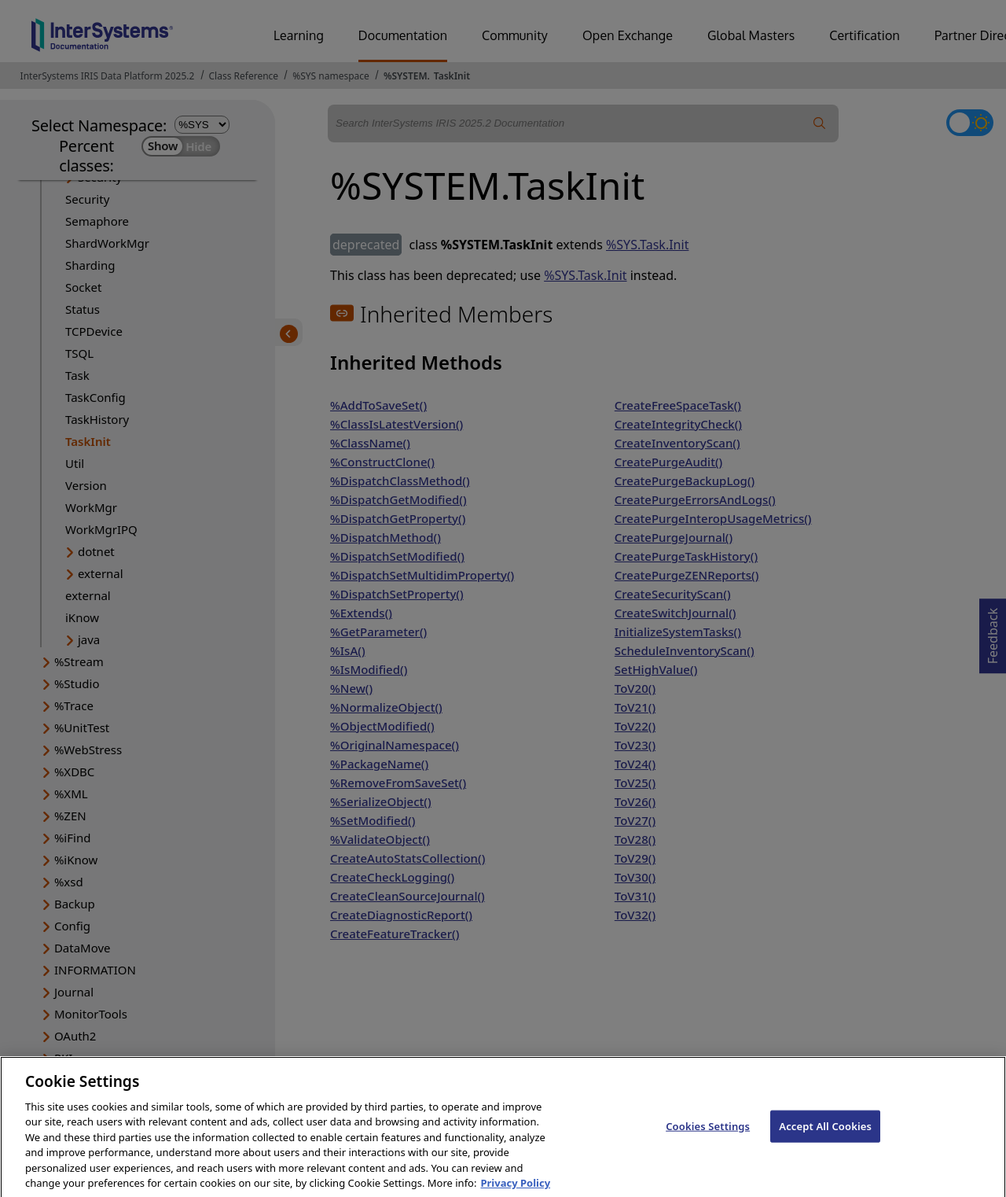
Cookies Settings (708, 1135)
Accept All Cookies (825, 1135)
